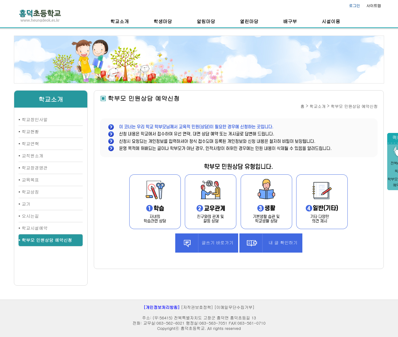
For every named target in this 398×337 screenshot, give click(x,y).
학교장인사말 (35, 119)
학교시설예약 (35, 228)
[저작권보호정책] (197, 307)
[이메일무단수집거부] (234, 307)
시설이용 (331, 21)
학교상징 (30, 192)
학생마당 (163, 21)
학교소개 (119, 21)
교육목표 (30, 180)
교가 (26, 204)
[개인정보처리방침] (161, 307)
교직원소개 (32, 155)
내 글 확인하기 (268, 243)
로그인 (354, 5)
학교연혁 (30, 143)
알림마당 (206, 21)
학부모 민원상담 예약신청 (47, 240)
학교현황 (30, 131)
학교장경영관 (35, 167)
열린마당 (249, 21)
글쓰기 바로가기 (204, 243)
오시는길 (30, 216)
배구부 (290, 21)
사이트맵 (373, 5)
